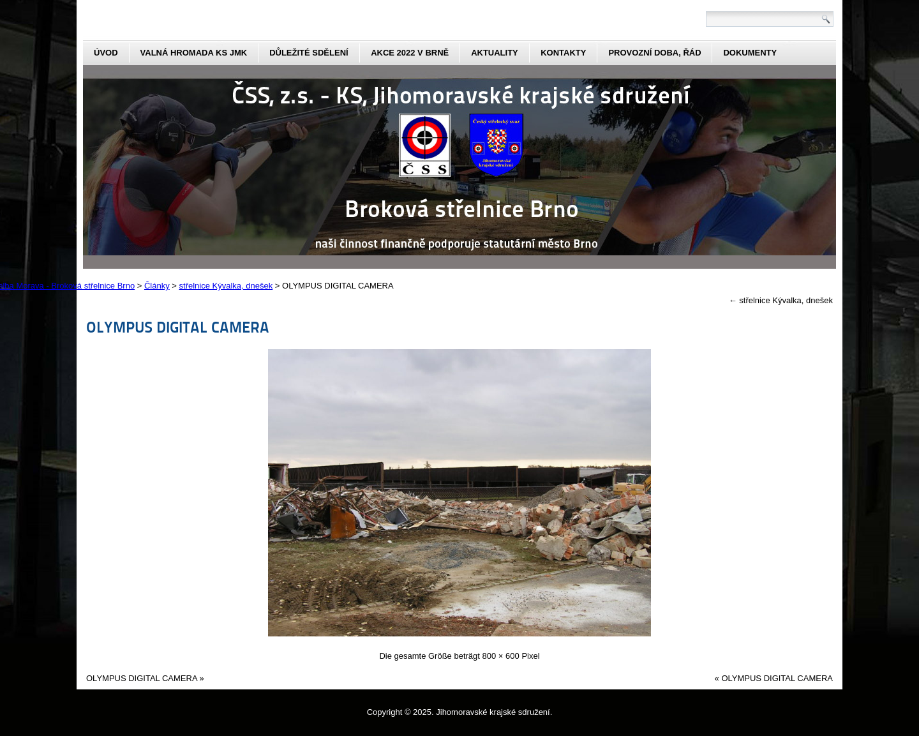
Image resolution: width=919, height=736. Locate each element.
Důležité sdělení (308, 52)
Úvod (106, 52)
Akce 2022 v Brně (410, 52)
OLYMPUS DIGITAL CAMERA (177, 326)
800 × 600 (500, 656)
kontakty (563, 52)
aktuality (494, 52)
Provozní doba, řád (654, 52)
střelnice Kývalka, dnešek (781, 300)
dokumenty (750, 52)
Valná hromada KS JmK (194, 52)
